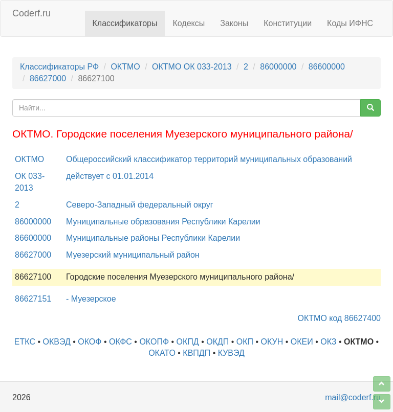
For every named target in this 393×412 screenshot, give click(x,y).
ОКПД (188, 341)
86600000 (327, 66)
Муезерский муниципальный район (133, 254)
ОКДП (217, 341)
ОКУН (272, 341)
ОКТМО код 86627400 (339, 318)
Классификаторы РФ (59, 66)
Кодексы (188, 23)
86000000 (278, 66)
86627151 (33, 298)
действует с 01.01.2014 (110, 176)
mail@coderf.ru (353, 397)
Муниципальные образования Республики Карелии (163, 221)
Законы (234, 23)
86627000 (48, 78)
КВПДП (196, 353)
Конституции (288, 23)
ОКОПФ (154, 341)
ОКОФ (89, 341)
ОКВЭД (57, 341)
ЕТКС (24, 341)
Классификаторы (125, 23)
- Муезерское (91, 298)
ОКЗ (328, 341)
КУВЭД (231, 353)
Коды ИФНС (350, 23)
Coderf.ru (31, 13)
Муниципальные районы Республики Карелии (153, 238)
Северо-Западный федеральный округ (139, 204)
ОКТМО (125, 66)
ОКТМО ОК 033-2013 (192, 66)
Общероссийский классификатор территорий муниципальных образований (209, 159)
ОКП (244, 341)
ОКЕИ (302, 341)
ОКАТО (162, 353)
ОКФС (120, 341)
